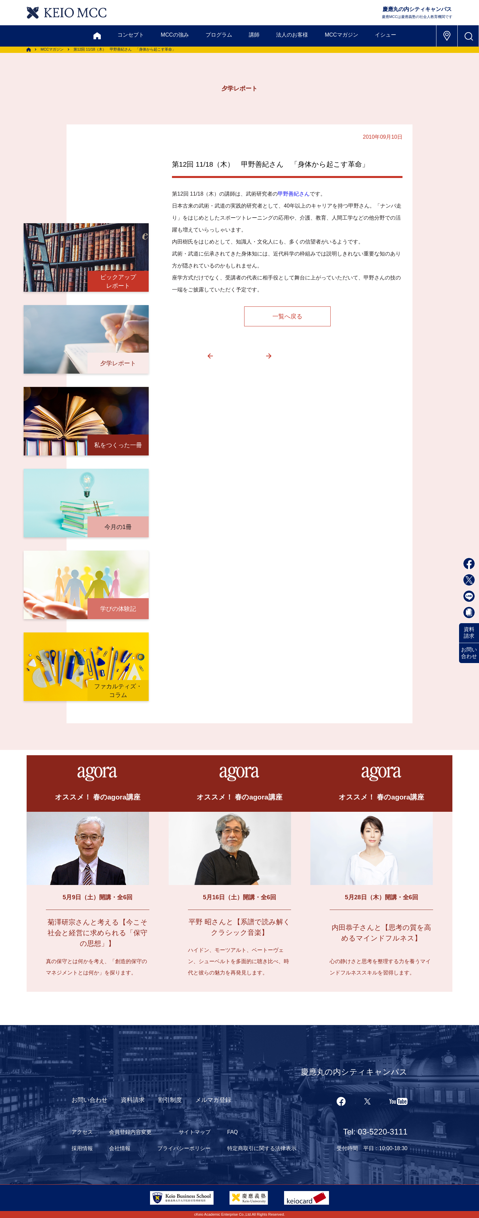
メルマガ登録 (213, 1100)
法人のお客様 (292, 35)
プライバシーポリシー (184, 1148)
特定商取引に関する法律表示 (261, 1148)
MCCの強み (175, 35)
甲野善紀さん (294, 194)
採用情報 (82, 1148)
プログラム (219, 35)
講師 (254, 35)
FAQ (232, 1132)
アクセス (82, 1132)
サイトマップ (195, 1132)
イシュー (385, 35)
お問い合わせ (469, 653)
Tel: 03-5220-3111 (375, 1131)
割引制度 (170, 1100)
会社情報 (119, 1148)
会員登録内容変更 (130, 1132)
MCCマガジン (341, 35)
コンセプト (130, 35)
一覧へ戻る (287, 316)
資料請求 (469, 632)
